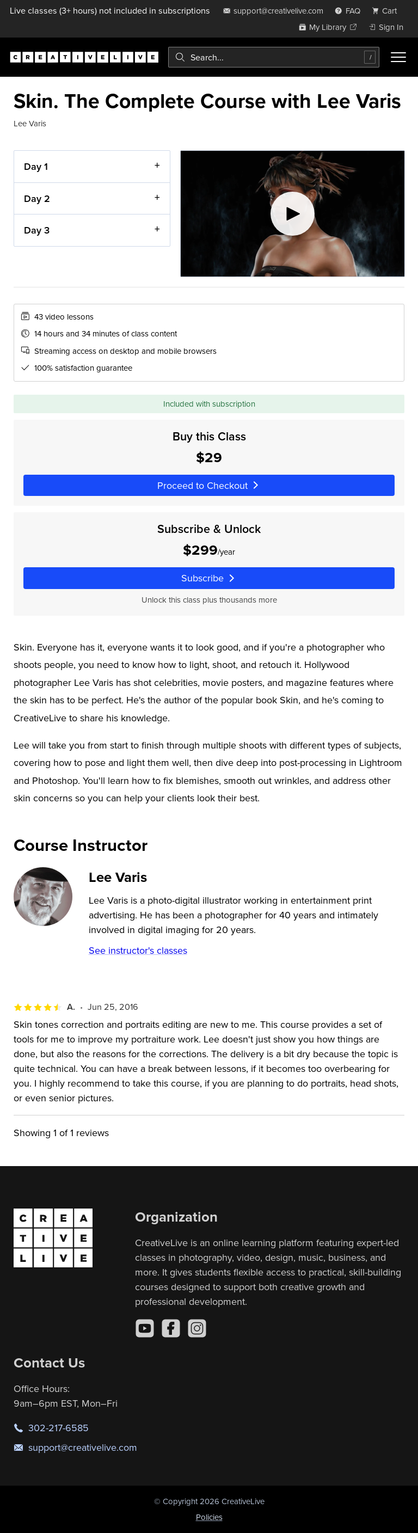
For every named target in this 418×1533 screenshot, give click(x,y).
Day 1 (36, 166)
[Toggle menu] (398, 57)
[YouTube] (145, 1328)
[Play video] (292, 214)
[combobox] (274, 57)
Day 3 (37, 230)
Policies (209, 1517)
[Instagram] (197, 1328)
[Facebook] (171, 1328)
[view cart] (387, 10)
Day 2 (37, 198)
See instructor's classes (138, 950)
